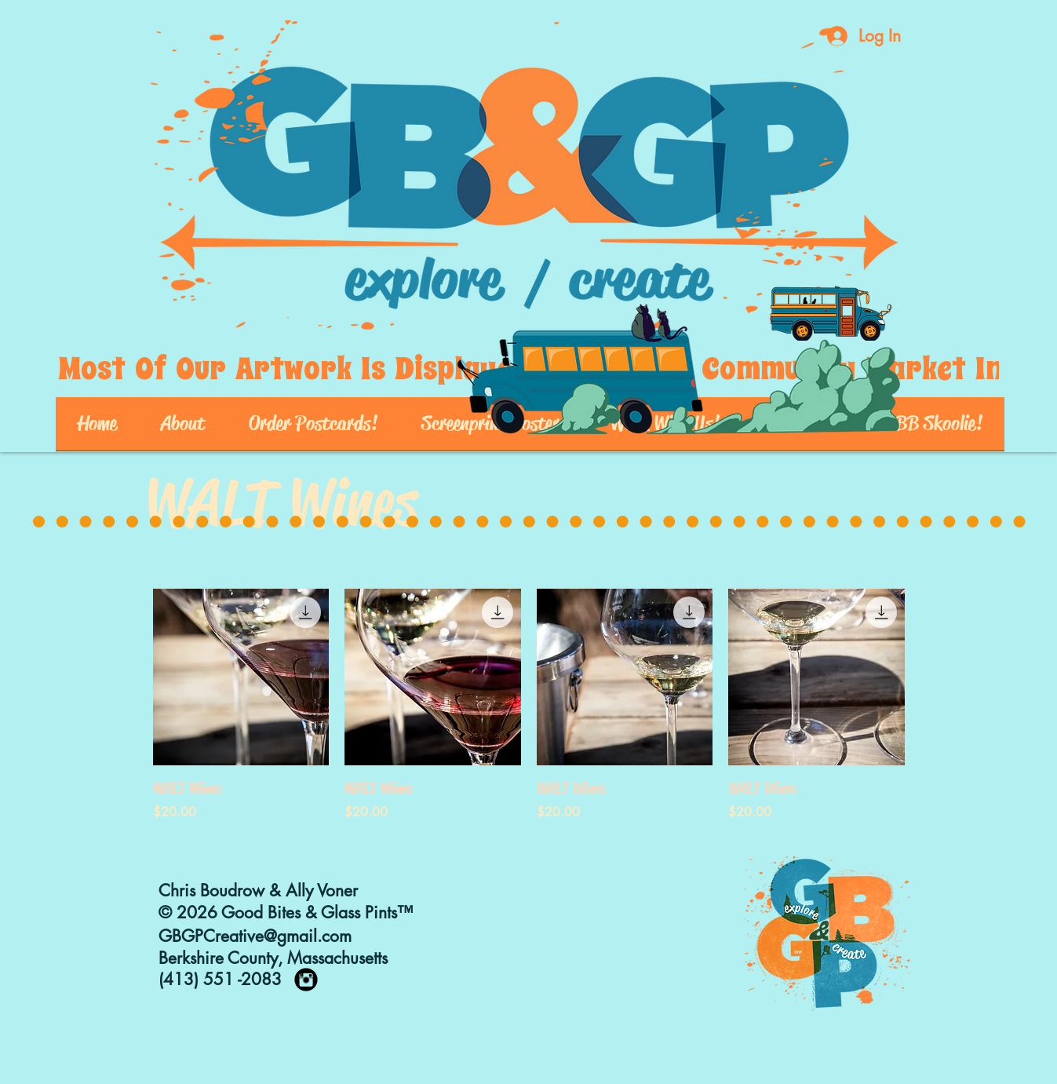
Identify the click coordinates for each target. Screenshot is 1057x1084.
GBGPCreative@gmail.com (255, 936)
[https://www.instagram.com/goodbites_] (306, 979)
